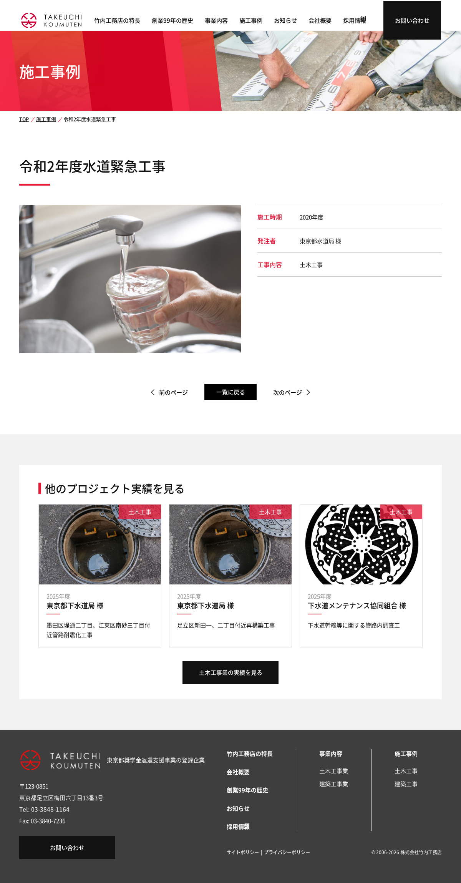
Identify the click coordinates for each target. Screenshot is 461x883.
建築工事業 (333, 784)
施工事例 (268, 19)
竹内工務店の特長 (135, 19)
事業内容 (234, 19)
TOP (23, 119)
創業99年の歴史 (190, 19)
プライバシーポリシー (287, 851)
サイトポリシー (243, 851)
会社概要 (338, 19)
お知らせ (303, 19)
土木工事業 (333, 771)
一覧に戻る (230, 392)
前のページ (170, 392)
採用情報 (372, 19)
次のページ (290, 392)
